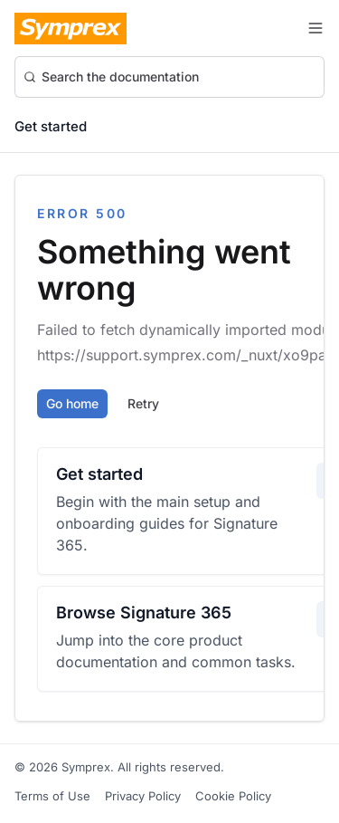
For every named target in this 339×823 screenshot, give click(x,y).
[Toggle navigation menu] (315, 28)
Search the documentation (111, 76)
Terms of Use (52, 796)
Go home (72, 403)
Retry (143, 403)
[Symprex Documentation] (70, 28)
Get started (50, 126)
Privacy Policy (143, 796)
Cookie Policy (233, 796)
